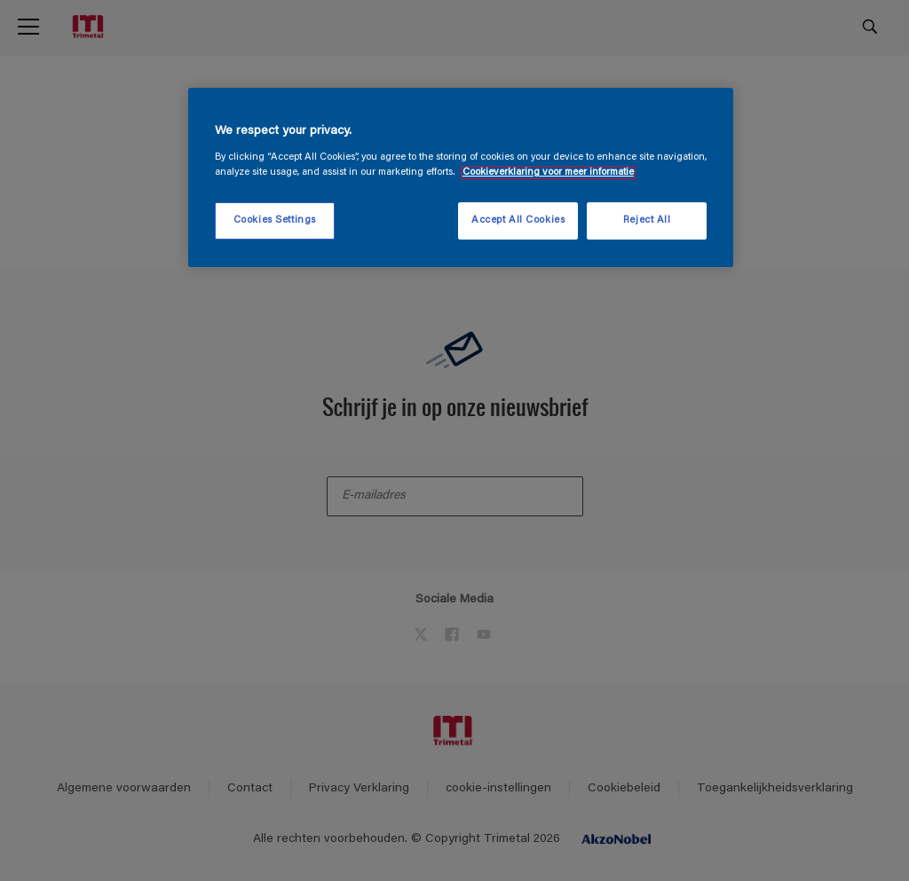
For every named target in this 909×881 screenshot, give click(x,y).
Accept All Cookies (518, 220)
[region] (460, 177)
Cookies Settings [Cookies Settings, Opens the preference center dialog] (274, 220)
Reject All (647, 220)
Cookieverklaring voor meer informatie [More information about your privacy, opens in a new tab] (548, 172)
